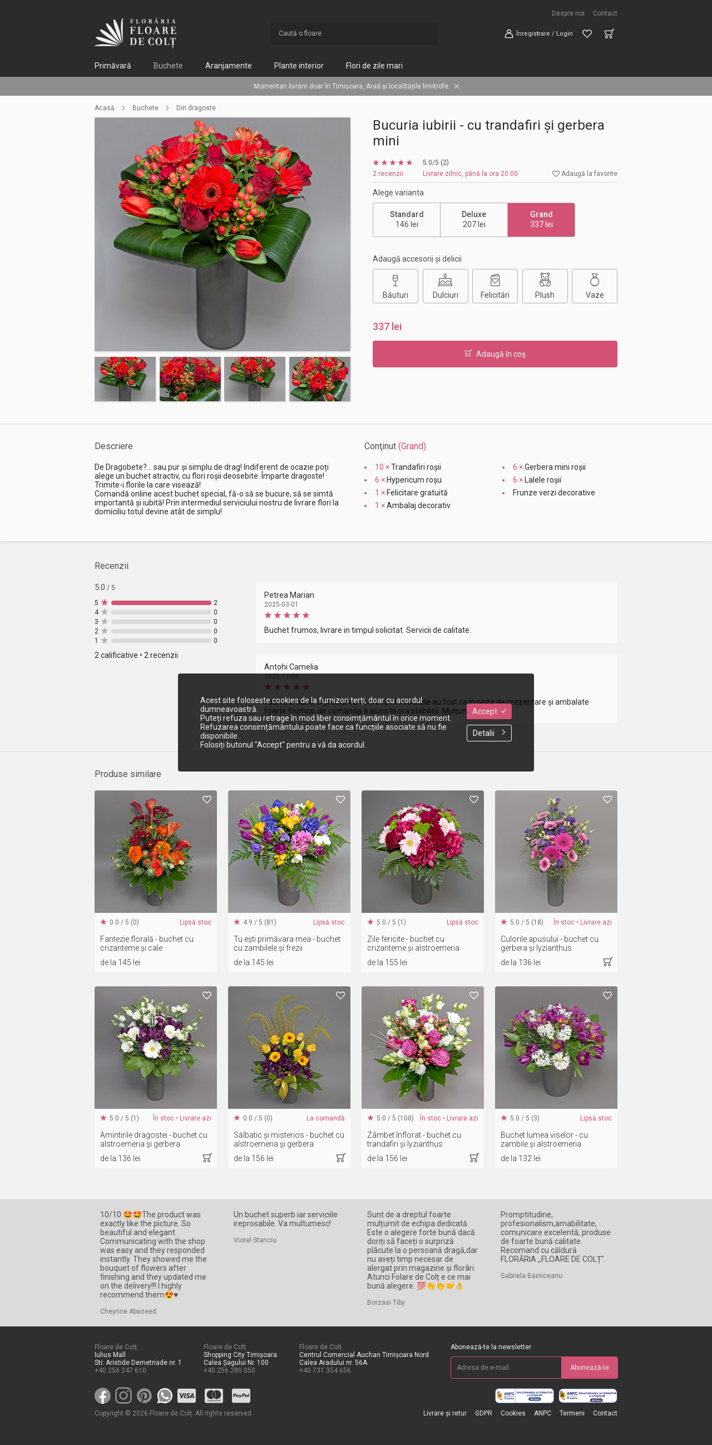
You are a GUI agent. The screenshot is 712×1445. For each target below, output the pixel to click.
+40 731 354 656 (325, 1370)
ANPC (542, 1413)
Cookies (513, 1413)
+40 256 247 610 (120, 1370)
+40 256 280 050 (229, 1370)
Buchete (168, 65)
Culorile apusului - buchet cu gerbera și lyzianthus (550, 943)
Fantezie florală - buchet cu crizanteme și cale (147, 943)
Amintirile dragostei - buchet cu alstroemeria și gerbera (153, 1139)
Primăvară (113, 65)
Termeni (572, 1413)
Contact (605, 13)
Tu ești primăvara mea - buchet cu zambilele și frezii (287, 943)
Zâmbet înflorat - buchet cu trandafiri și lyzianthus (414, 1139)
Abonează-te (589, 1368)
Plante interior (299, 65)
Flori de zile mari (374, 65)
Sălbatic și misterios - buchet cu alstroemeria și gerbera (289, 1139)
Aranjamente (228, 65)
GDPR (483, 1413)
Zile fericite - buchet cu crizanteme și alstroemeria (413, 943)
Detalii (489, 733)
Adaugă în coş (495, 354)
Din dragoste (196, 108)
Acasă (105, 108)
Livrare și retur (445, 1413)
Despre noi (568, 13)
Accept (489, 711)
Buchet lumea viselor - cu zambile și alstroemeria (544, 1139)
